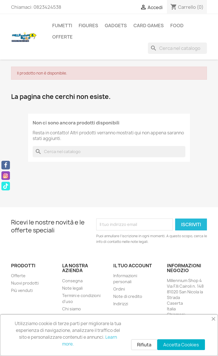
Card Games (148, 25)
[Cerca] (177, 48)
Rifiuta (144, 345)
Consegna (72, 280)
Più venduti (22, 290)
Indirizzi (120, 303)
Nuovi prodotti (25, 283)
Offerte (62, 37)
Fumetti (62, 25)
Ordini (119, 289)
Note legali (72, 288)
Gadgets (116, 25)
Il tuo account (132, 265)
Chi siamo (71, 309)
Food (177, 25)
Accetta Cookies (181, 345)
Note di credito (127, 296)
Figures (88, 25)
